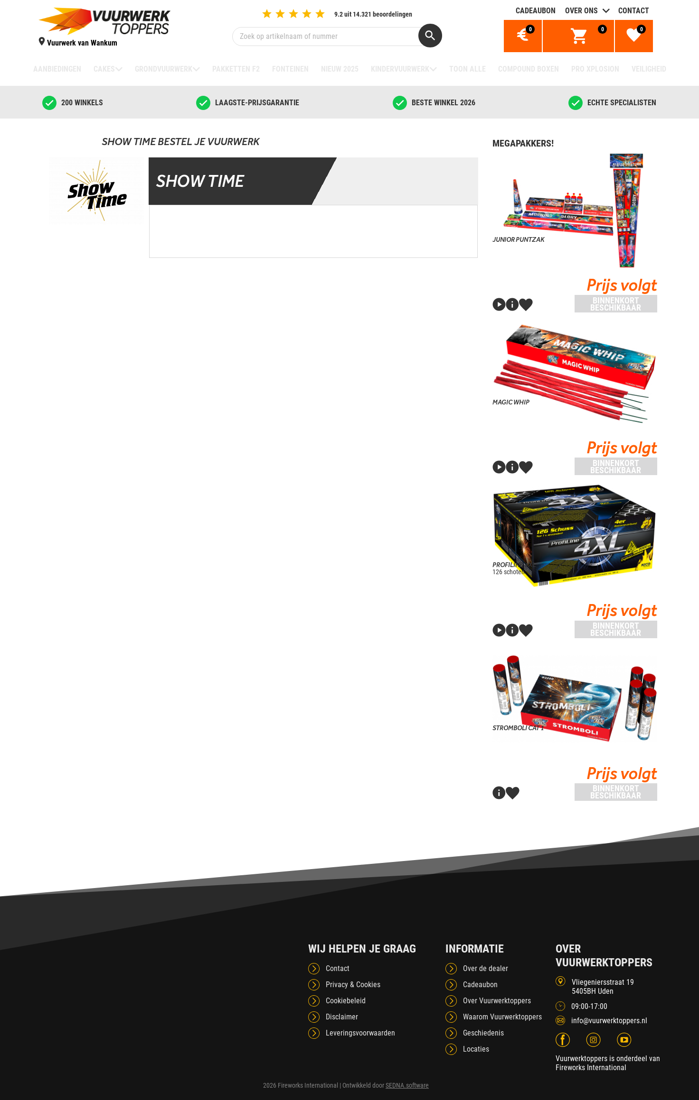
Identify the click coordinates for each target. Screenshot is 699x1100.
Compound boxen (528, 68)
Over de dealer (485, 968)
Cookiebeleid (346, 1000)
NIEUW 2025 (340, 68)
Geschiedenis (483, 1032)
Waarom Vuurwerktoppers (502, 1016)
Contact (633, 10)
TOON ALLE (467, 68)
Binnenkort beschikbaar (615, 303)
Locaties (476, 1049)
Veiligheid (649, 68)
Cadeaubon (536, 10)
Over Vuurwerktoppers (497, 1000)
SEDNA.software (407, 1085)
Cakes (104, 68)
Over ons (581, 10)
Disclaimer (342, 1016)
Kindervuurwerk (400, 68)
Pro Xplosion (595, 68)
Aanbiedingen (57, 68)
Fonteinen (290, 68)
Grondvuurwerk (163, 68)
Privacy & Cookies (353, 984)
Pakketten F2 (236, 68)
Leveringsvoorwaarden (360, 1032)
